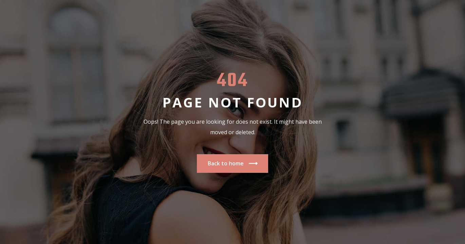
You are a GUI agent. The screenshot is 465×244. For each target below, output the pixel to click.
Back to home (232, 163)
